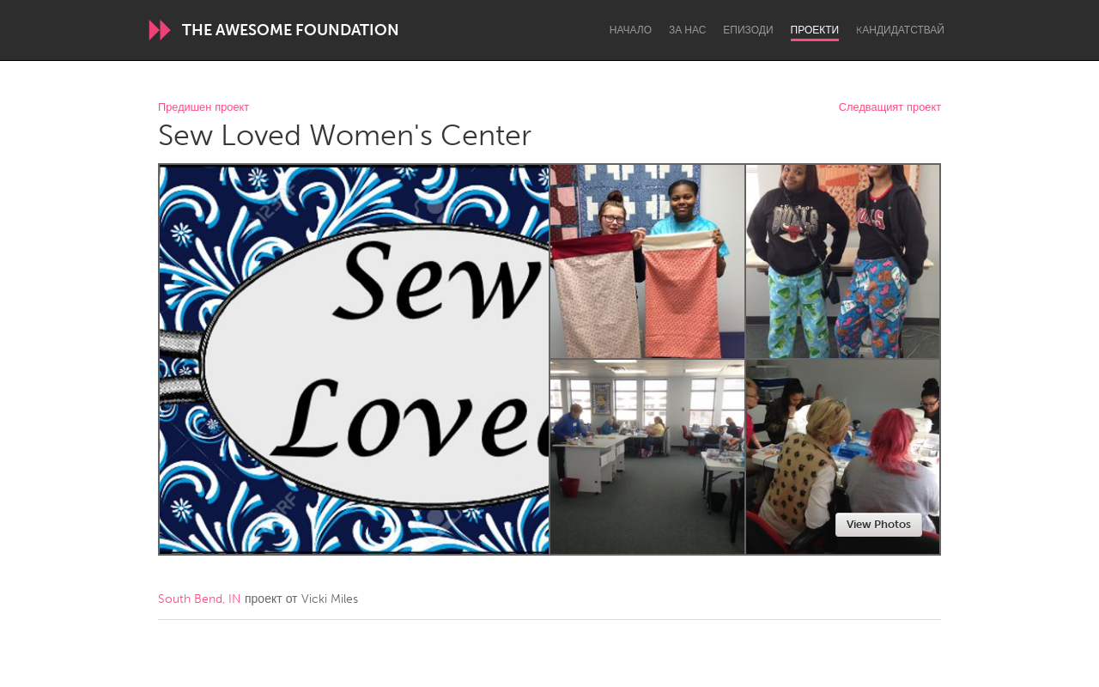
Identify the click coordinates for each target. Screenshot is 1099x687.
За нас (687, 30)
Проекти (815, 30)
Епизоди (748, 30)
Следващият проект (890, 107)
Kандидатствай (900, 30)
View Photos (879, 524)
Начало (631, 30)
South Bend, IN (199, 599)
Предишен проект (203, 107)
